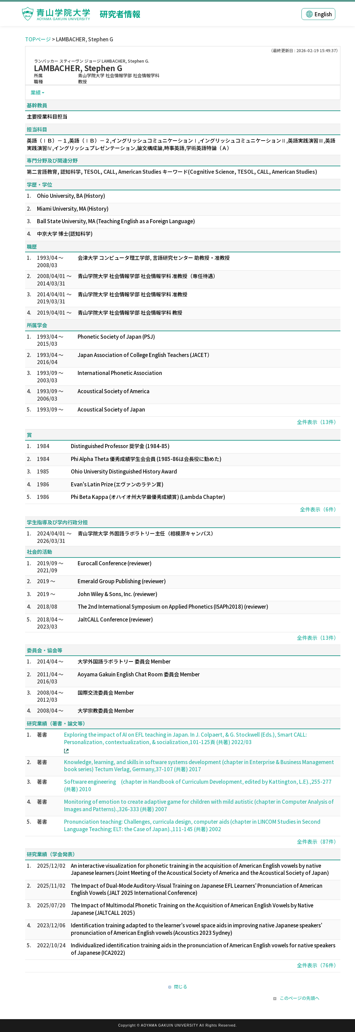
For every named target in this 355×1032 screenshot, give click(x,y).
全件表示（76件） (318, 965)
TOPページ (38, 39)
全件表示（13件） (318, 421)
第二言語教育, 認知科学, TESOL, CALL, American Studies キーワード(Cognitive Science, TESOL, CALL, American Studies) (172, 171)
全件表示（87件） (318, 841)
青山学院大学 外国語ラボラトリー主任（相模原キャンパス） (147, 533)
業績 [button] (36, 92)
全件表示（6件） (319, 509)
